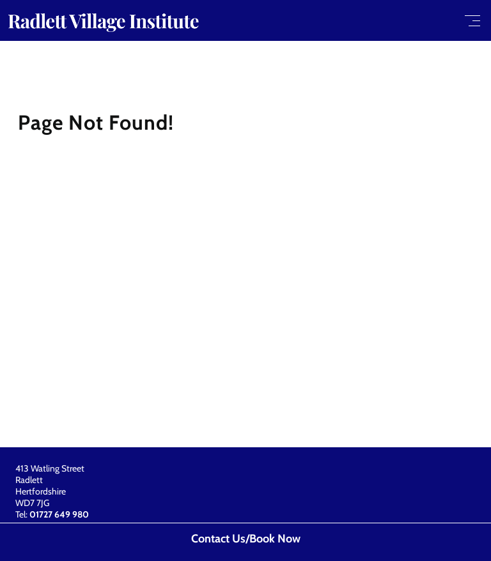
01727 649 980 (59, 514)
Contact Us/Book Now (245, 539)
